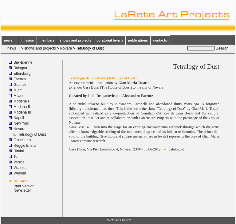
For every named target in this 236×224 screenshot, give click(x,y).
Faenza (20, 79)
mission (28, 40)
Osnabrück (22, 140)
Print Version (24, 186)
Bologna (20, 68)
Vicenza (20, 168)
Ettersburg (22, 73)
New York (21, 123)
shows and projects (75, 40)
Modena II (22, 107)
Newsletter (22, 190)
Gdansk (20, 84)
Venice (19, 162)
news (10, 40)
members (46, 40)
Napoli (19, 118)
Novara (66, 48)
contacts (160, 40)
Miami (18, 90)
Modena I (21, 101)
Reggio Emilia (25, 145)
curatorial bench (109, 40)
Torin (18, 156)
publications (138, 40)
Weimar (20, 173)
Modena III (22, 112)
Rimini (19, 151)
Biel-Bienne (23, 62)
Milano (19, 96)
